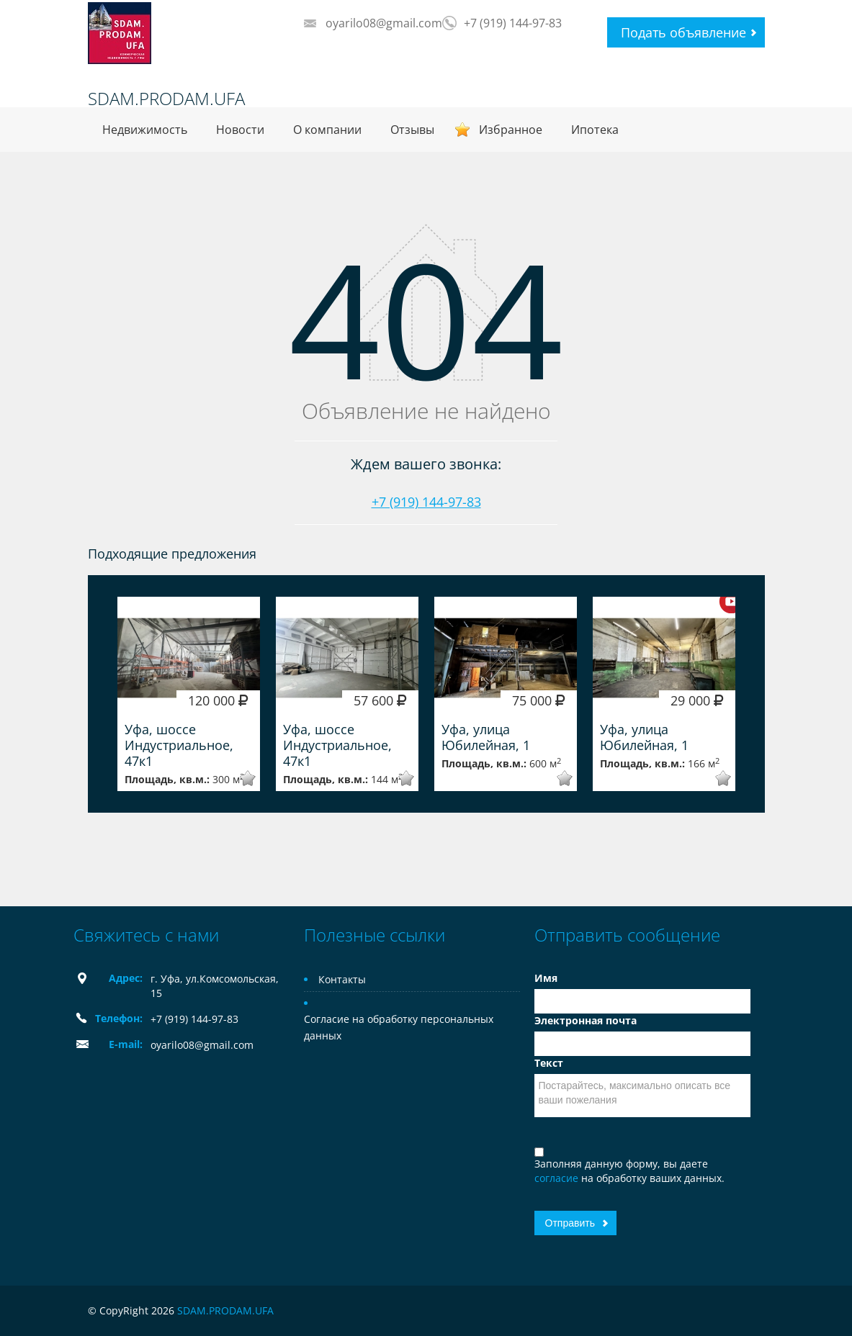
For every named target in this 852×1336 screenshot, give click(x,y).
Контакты (342, 979)
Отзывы (412, 129)
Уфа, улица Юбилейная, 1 (485, 737)
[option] (188, 694)
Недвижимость (144, 129)
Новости (240, 129)
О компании (327, 129)
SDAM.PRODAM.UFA (166, 98)
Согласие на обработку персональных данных (398, 1027)
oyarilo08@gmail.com (384, 23)
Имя (545, 978)
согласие (557, 1178)
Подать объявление (683, 32)
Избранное (510, 129)
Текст (548, 1063)
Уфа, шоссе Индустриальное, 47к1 (179, 745)
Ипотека (595, 129)
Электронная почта (585, 1020)
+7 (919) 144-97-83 (513, 23)
